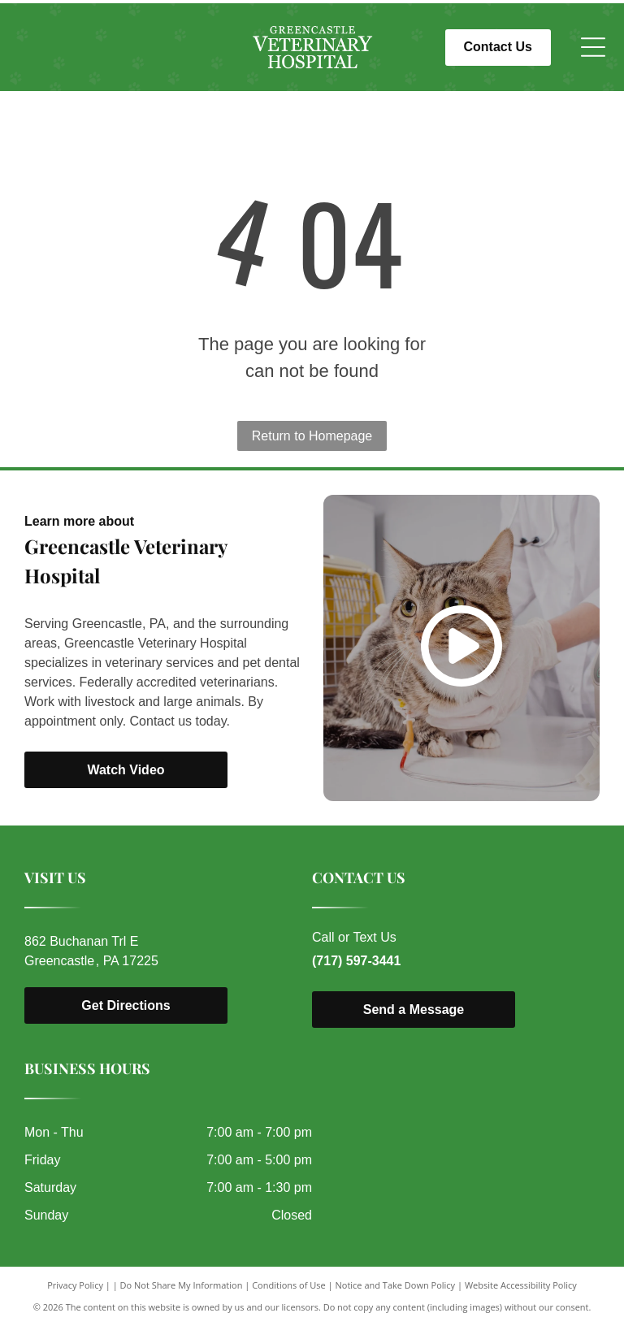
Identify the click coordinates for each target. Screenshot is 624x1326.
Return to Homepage (312, 436)
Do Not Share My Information (181, 1285)
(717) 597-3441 (356, 961)
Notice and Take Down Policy (396, 1285)
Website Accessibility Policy (521, 1285)
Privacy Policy (75, 1285)
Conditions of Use (289, 1285)
